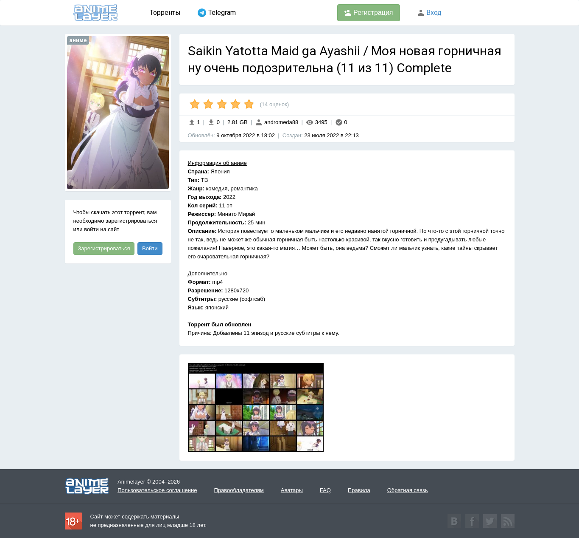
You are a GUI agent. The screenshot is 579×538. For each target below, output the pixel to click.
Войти (149, 248)
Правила (359, 490)
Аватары (292, 490)
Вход (429, 12)
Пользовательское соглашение (157, 490)
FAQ (325, 490)
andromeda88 (276, 122)
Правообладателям (238, 490)
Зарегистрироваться (104, 248)
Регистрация (368, 13)
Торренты (165, 12)
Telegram (217, 12)
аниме (78, 40)
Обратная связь (407, 490)
